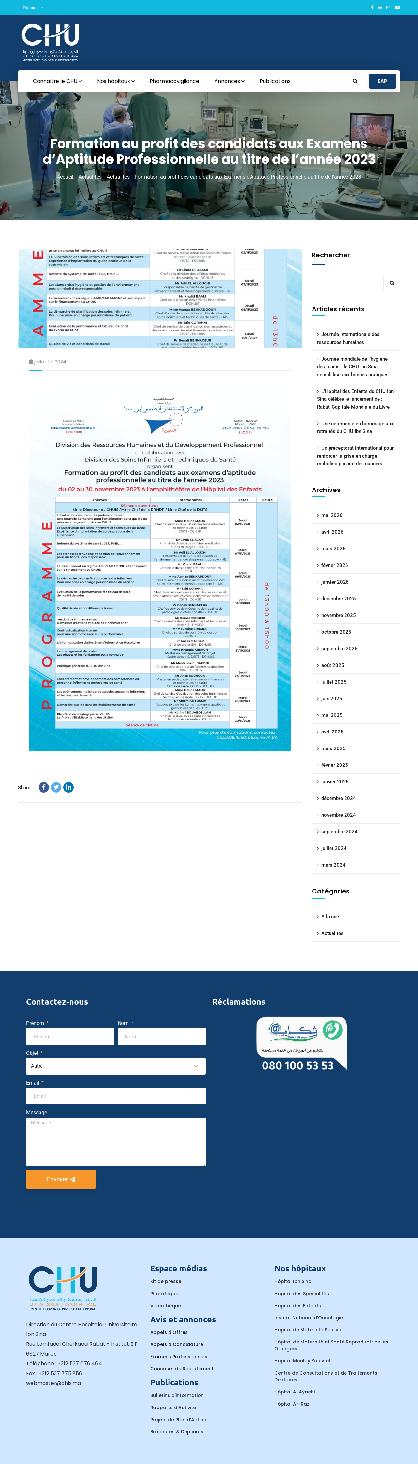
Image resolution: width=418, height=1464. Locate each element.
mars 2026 (333, 549)
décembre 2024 (338, 798)
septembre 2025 (339, 649)
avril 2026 (332, 532)
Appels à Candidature (176, 1344)
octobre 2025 (336, 632)
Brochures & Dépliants (176, 1431)
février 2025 (334, 765)
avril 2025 (332, 732)
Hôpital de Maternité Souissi (307, 1330)
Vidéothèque (165, 1305)
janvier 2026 (335, 582)
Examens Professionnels (178, 1356)
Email (33, 1083)
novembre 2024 (338, 815)
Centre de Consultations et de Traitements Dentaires (325, 1376)
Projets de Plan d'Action (178, 1419)
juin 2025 (331, 698)
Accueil (65, 177)
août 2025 (332, 665)
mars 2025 (333, 748)
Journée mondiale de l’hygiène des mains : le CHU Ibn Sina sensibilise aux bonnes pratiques (353, 367)
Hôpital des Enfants (297, 1305)
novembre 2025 (338, 615)
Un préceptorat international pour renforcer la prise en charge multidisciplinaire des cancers (355, 456)
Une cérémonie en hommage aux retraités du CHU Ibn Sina (355, 427)
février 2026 (334, 565)
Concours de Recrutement (182, 1368)
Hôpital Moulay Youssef (302, 1361)
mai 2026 (332, 515)
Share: (25, 788)
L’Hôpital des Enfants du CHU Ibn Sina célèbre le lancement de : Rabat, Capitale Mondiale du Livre (355, 399)
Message (36, 1112)
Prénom (35, 1023)
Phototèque (164, 1293)
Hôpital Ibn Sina (293, 1281)
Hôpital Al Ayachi (294, 1392)
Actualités (90, 177)
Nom (124, 1023)
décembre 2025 (338, 599)
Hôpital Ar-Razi (292, 1404)
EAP (382, 81)
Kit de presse (165, 1281)
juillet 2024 (333, 848)
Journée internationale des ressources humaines (348, 338)
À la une (330, 917)
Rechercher (331, 255)
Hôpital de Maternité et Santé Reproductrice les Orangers (331, 1345)
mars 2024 (333, 865)
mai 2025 (332, 715)
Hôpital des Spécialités (301, 1293)
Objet (33, 1053)
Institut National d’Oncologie (308, 1317)
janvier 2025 (335, 782)
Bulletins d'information (177, 1395)
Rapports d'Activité (173, 1407)
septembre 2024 (339, 832)
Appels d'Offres (169, 1332)
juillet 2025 (333, 682)
